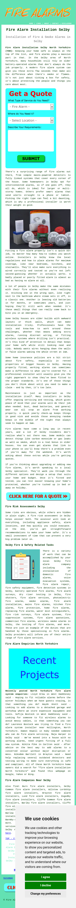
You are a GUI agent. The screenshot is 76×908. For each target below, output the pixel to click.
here (8, 833)
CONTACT (55, 23)
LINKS (38, 23)
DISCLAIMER (66, 23)
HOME (31, 23)
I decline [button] (45, 885)
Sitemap (8, 878)
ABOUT (46, 23)
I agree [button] (45, 877)
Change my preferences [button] (45, 893)
